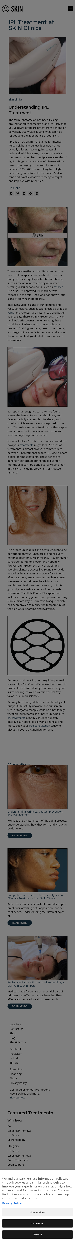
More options (37, 1212)
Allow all (37, 1234)
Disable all (37, 1223)
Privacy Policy (12, 1203)
